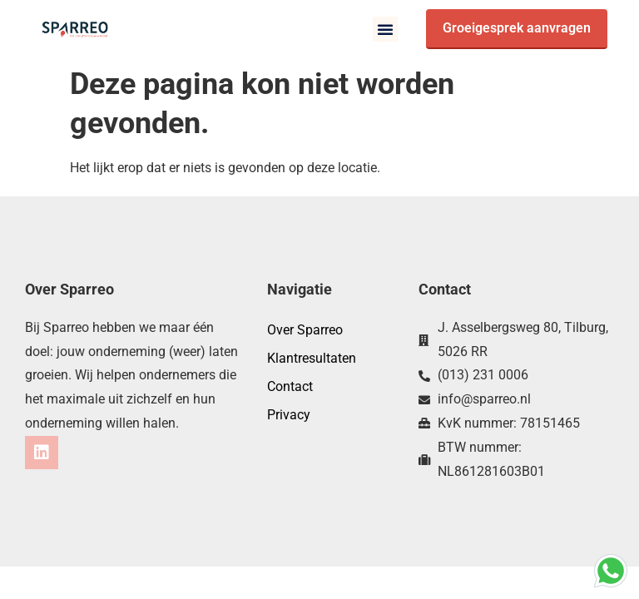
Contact (290, 386)
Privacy (288, 415)
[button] (385, 29)
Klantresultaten (311, 358)
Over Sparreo (305, 330)
